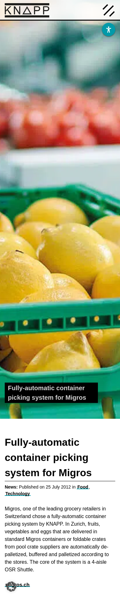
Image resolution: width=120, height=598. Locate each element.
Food (82, 487)
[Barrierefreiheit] (108, 29)
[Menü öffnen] (108, 9)
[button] (11, 586)
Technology (17, 493)
